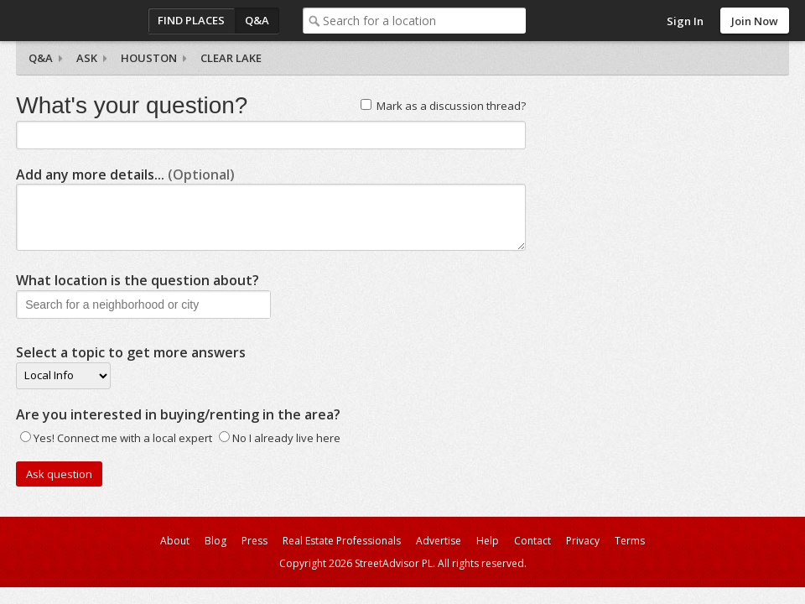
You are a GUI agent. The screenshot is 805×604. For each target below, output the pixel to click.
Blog (215, 541)
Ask (86, 57)
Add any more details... (125, 174)
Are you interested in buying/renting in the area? (178, 414)
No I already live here (286, 437)
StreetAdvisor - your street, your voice (83, 20)
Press (254, 541)
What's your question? (131, 105)
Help (487, 541)
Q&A (257, 20)
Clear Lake (231, 57)
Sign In (685, 21)
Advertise (438, 541)
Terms (630, 541)
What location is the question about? (137, 280)
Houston (149, 57)
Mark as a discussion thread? (451, 105)
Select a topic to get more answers (131, 352)
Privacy (583, 541)
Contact (532, 541)
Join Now (754, 21)
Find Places (191, 20)
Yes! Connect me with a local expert (123, 437)
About (175, 541)
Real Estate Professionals (342, 541)
